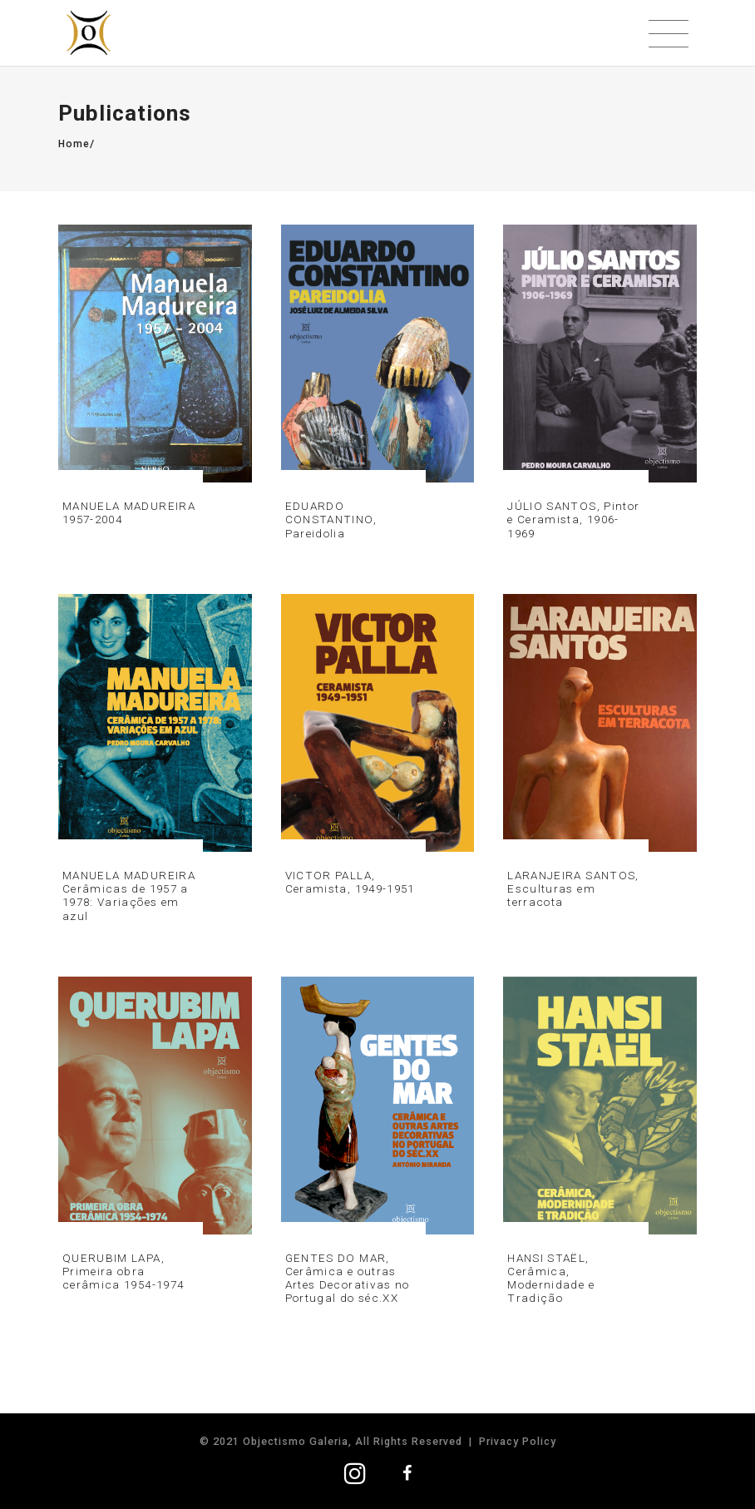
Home (74, 144)
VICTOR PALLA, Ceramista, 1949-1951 (350, 881)
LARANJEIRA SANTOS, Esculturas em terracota (573, 888)
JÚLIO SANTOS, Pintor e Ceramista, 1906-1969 (573, 519)
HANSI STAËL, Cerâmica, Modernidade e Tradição (551, 1278)
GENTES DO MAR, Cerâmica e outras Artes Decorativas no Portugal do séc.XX (347, 1278)
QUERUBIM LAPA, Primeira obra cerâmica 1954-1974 (123, 1271)
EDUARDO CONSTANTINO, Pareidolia (331, 519)
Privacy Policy (517, 1441)
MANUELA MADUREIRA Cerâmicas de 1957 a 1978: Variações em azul (128, 895)
